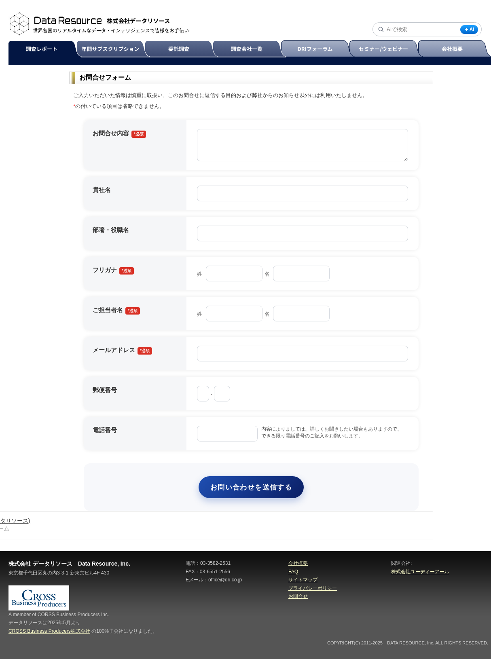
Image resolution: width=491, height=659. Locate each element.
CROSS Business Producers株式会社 (49, 631)
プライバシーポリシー (312, 588)
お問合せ (298, 596)
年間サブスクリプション (115, 49)
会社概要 (298, 563)
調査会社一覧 (250, 49)
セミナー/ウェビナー (387, 49)
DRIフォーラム (319, 49)
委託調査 (182, 49)
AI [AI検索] (469, 29)
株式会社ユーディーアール (420, 572)
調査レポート (46, 49)
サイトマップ (302, 580)
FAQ (293, 572)
